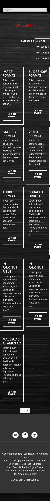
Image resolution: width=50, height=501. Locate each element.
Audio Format (9, 194)
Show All (41, 41)
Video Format (34, 134)
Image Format (9, 74)
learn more (12, 115)
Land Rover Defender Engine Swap (25, 473)
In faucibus (35, 267)
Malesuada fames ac (12, 344)
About (7, 466)
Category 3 (42, 59)
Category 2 (42, 53)
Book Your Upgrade (31, 470)
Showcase (14, 470)
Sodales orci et (35, 194)
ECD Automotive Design (25, 480)
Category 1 (42, 47)
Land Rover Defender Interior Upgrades (25, 476)
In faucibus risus (10, 269)
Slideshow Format (37, 74)
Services (41, 466)
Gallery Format (9, 134)
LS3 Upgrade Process (23, 466)
